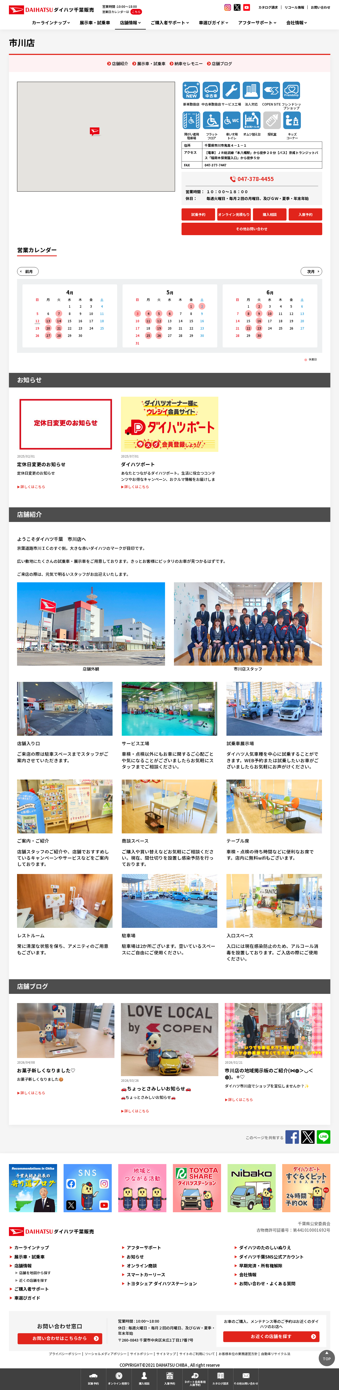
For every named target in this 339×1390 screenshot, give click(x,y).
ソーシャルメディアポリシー (106, 1353)
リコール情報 (294, 7)
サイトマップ (166, 1353)
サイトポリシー (141, 1353)
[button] (96, 132)
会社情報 (295, 22)
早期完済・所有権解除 (260, 1265)
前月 (29, 271)
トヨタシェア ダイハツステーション (162, 1283)
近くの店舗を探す (33, 1280)
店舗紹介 (120, 63)
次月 (311, 271)
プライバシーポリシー (65, 1353)
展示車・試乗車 (95, 22)
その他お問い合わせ (252, 228)
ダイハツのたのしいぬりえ (265, 1247)
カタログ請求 (268, 7)
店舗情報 (128, 22)
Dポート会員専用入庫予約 (195, 1383)
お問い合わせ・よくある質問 (267, 1283)
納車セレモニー (189, 63)
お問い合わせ (320, 7)
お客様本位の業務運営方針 (238, 1353)
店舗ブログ (222, 63)
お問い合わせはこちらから (59, 1338)
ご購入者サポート (168, 22)
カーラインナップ (49, 22)
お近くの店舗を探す (271, 1336)
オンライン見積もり (234, 214)
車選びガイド (212, 22)
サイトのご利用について (197, 1353)
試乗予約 (198, 214)
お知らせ (135, 1256)
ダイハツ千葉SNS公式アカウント (271, 1256)
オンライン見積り (119, 1383)
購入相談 (270, 214)
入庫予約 (305, 214)
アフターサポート (255, 22)
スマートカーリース (146, 1274)
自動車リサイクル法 (275, 1353)
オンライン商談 (142, 1265)
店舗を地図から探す (35, 1272)
